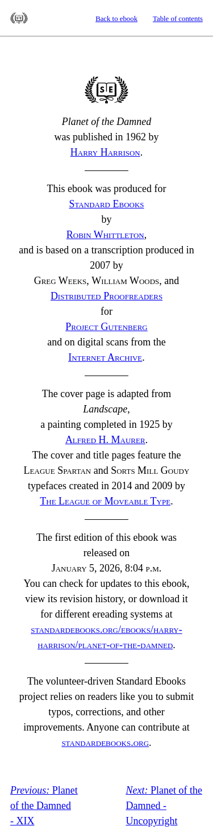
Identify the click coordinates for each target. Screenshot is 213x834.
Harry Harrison (105, 152)
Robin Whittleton (105, 234)
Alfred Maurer (105, 439)
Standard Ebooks (19, 18)
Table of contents (178, 19)
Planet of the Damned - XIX (44, 806)
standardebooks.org (105, 742)
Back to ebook (116, 19)
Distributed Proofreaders (106, 296)
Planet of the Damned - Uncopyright (164, 806)
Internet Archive (105, 357)
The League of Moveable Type (105, 501)
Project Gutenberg (106, 326)
